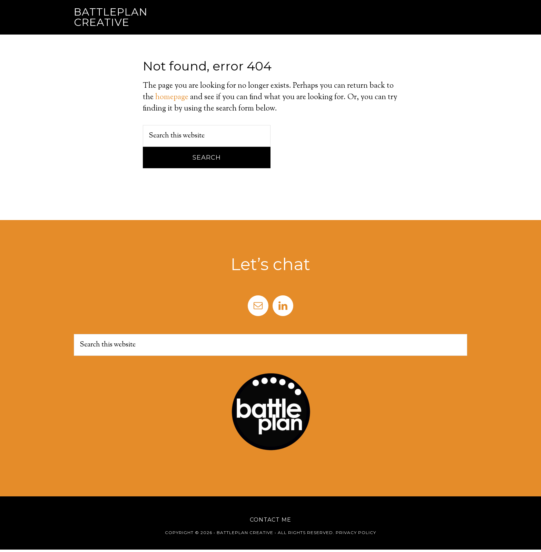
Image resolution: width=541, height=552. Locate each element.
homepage (171, 97)
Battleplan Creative (111, 17)
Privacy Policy (356, 532)
